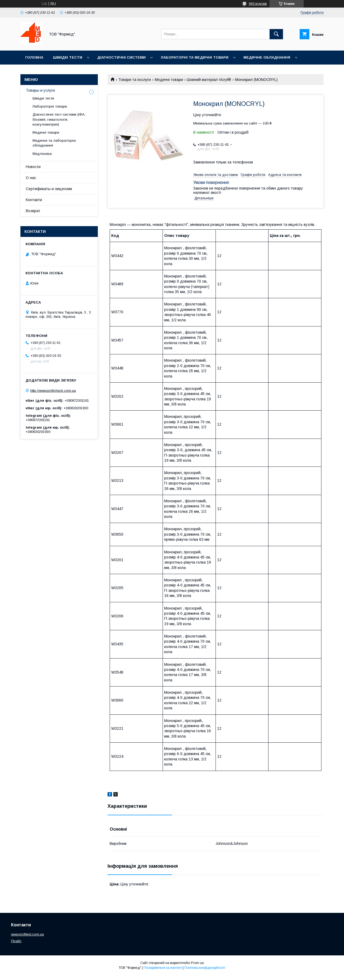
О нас (31, 178)
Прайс (16, 941)
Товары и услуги (40, 90)
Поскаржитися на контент (163, 968)
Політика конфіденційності (204, 968)
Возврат (33, 211)
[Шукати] (276, 34)
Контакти (34, 200)
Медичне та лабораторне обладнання (54, 142)
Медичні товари (169, 79)
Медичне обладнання (266, 57)
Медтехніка (42, 154)
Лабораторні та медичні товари (194, 57)
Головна (34, 57)
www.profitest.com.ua (27, 934)
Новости (33, 167)
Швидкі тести (67, 57)
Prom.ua (197, 963)
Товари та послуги (134, 79)
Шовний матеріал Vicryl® (209, 79)
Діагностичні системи (121, 57)
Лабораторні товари (50, 106)
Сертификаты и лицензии (49, 189)
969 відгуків (258, 4)
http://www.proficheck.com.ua (53, 391)
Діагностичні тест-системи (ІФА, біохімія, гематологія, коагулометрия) (59, 119)
